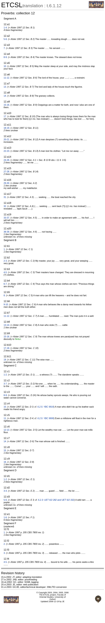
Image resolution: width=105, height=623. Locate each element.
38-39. (7, 232)
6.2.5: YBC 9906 (45, 418)
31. (5, 197)
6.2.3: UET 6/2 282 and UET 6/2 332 (56, 500)
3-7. (5, 384)
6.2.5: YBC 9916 (45, 407)
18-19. (7, 128)
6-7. (5, 284)
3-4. (5, 491)
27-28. (7, 171)
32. (5, 206)
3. (4, 553)
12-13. (7, 430)
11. (5, 418)
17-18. (7, 348)
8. (4, 295)
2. (4, 544)
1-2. (5, 374)
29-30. (7, 183)
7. (4, 48)
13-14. (7, 325)
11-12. (7, 78)
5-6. (5, 39)
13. (5, 87)
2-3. (5, 261)
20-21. (7, 139)
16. (5, 462)
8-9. (5, 57)
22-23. (7, 151)
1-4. (5, 27)
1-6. (5, 517)
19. (5, 359)
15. (5, 450)
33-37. (7, 218)
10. (5, 66)
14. (5, 96)
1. (4, 249)
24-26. (7, 160)
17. (5, 116)
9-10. (6, 304)
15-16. (7, 105)
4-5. (5, 272)
